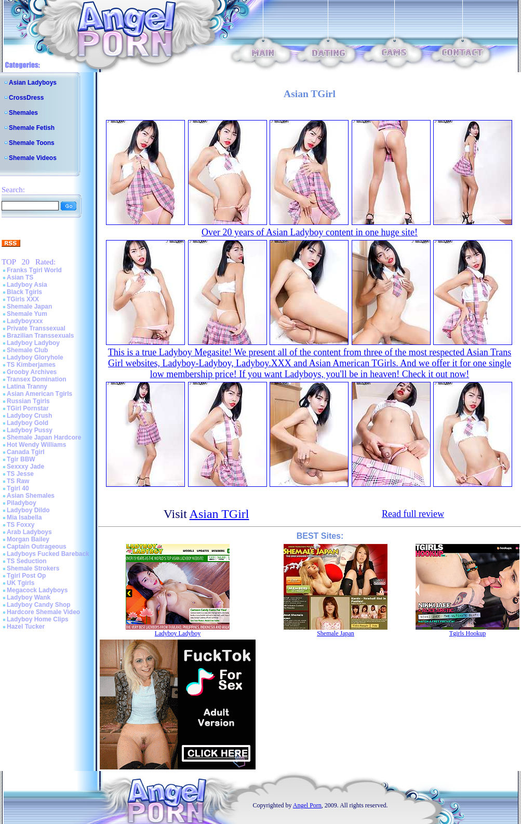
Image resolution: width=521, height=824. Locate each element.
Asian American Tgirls (39, 393)
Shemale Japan (29, 306)
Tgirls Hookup (467, 633)
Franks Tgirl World (34, 270)
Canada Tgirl (26, 452)
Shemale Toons (32, 143)
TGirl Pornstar (28, 408)
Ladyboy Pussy (29, 430)
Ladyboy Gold (27, 423)
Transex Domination (36, 379)
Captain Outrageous (36, 546)
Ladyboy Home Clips (38, 619)
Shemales (23, 112)
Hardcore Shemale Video (43, 612)
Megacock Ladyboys (37, 590)
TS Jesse (20, 473)
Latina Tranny (27, 386)
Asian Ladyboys (33, 82)
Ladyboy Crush (29, 415)
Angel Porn (307, 805)
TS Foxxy (20, 524)
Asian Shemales (31, 495)
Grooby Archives (32, 372)
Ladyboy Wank (28, 597)
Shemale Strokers (33, 568)
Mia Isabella (24, 517)
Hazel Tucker (26, 626)
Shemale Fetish (32, 127)
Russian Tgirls (28, 401)
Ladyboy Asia (27, 284)
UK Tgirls (20, 583)
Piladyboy (21, 503)
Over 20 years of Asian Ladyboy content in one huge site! (310, 232)
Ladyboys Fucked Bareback (48, 553)
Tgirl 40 (18, 488)
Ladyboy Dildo (28, 510)
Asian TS (20, 277)
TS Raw (18, 481)
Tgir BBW (21, 459)
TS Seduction (27, 561)
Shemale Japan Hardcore (44, 437)
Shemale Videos (33, 158)
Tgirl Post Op (26, 575)
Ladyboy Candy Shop (39, 604)
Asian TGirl (219, 514)
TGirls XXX (23, 299)
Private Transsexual (36, 328)
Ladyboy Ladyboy (33, 343)
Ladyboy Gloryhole (35, 357)
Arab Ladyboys (29, 532)
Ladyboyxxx (25, 321)
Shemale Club (27, 350)
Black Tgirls (24, 292)
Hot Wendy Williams (36, 444)
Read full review (413, 514)
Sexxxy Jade (25, 466)
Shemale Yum (27, 313)
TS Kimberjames (31, 364)
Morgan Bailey (28, 539)
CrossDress (26, 97)
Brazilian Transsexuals (40, 335)
